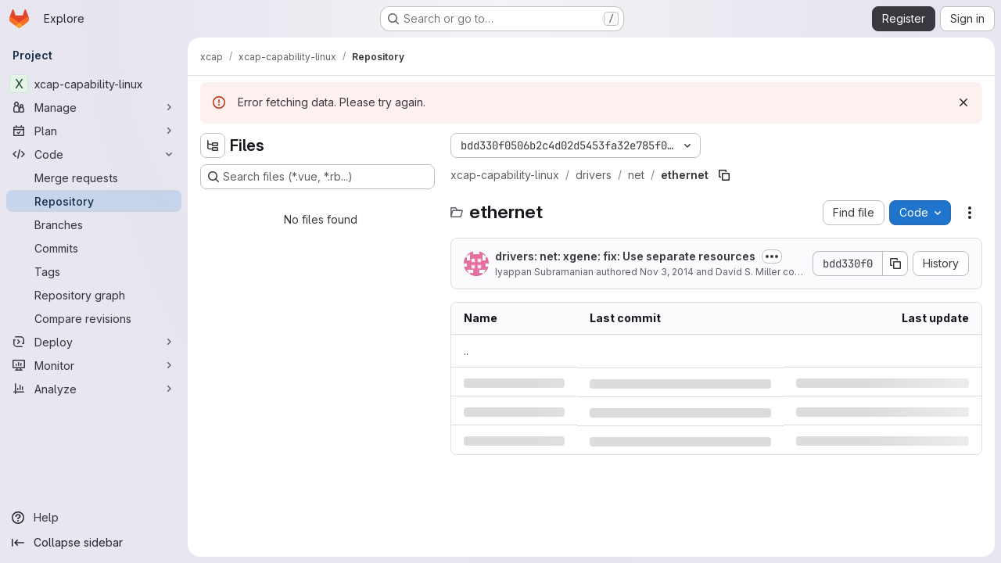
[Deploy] (93, 342)
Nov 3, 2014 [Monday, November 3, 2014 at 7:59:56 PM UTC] (667, 272)
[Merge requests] (93, 177)
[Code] (93, 154)
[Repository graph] (93, 295)
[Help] (93, 518)
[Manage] (93, 107)
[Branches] (93, 224)
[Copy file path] (724, 175)
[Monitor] (93, 365)
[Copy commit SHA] (895, 263)
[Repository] (93, 201)
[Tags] (93, 271)
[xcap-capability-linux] (93, 84)
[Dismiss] (963, 102)
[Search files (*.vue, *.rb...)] (317, 176)
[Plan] (93, 131)
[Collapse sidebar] (93, 543)
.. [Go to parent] (466, 350)
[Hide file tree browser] (212, 145)
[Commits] (93, 248)
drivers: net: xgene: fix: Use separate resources (625, 256)
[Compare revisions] (93, 318)
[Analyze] (93, 389)
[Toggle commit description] (772, 256)
